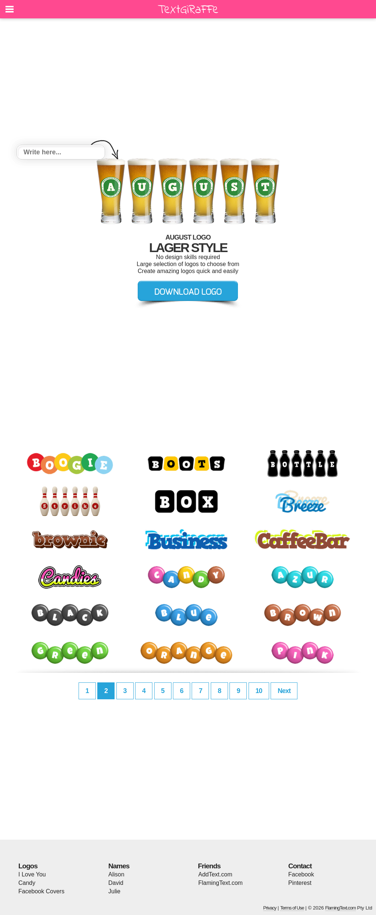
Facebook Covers (41, 891)
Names (118, 866)
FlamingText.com (220, 883)
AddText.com (215, 874)
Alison (116, 874)
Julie (114, 891)
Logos (27, 866)
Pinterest (299, 883)
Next (284, 691)
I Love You (32, 874)
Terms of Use (292, 908)
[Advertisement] (188, 82)
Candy (26, 883)
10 (259, 691)
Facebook (301, 874)
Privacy (269, 908)
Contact (300, 866)
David (115, 883)
